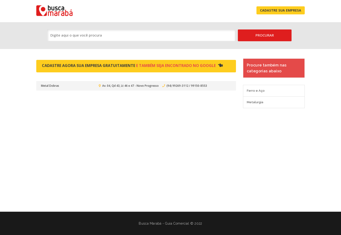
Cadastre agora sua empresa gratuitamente (132, 65)
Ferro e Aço (256, 90)
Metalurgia (255, 102)
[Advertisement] (170, 157)
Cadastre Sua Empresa (280, 10)
